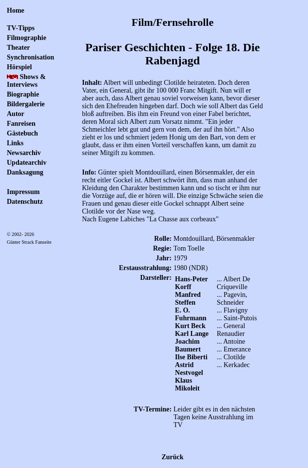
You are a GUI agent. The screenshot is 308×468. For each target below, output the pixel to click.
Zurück (173, 457)
